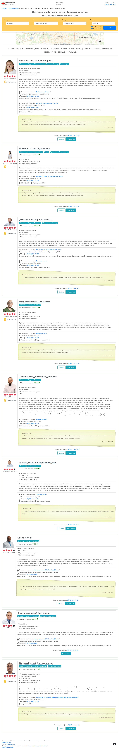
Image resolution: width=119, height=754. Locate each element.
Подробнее (71, 139)
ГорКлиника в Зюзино (43, 92)
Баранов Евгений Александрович (36, 663)
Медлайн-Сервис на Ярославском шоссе (49, 176)
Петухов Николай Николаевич (34, 301)
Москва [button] (59, 3)
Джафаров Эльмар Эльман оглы (35, 219)
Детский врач (97, 29)
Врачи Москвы (14, 8)
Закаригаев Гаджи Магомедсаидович (38, 376)
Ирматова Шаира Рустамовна (34, 148)
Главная (4, 8)
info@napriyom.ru (10, 744)
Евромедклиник (41, 261)
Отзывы (61, 139)
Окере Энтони (24, 537)
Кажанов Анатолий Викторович (33, 613)
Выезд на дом (97, 26)
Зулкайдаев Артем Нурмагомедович (37, 462)
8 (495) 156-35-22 (33, 96)
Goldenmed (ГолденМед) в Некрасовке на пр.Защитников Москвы (57, 697)
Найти (110, 27)
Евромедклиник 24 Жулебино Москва (48, 249)
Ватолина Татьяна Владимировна (36, 60)
